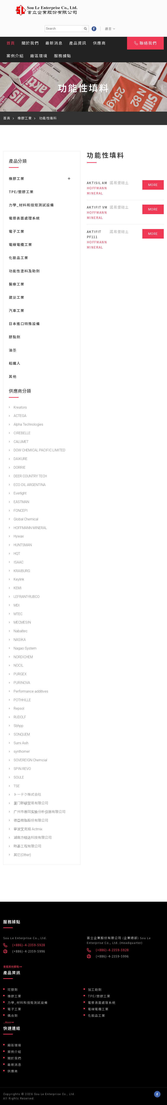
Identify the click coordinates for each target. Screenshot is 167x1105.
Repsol (16, 708)
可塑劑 (13, 989)
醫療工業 (16, 284)
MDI (14, 605)
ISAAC (16, 562)
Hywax (16, 536)
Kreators (18, 407)
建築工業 (16, 297)
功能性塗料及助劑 (24, 271)
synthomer (19, 751)
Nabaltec (18, 631)
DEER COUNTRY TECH (28, 476)
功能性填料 (48, 118)
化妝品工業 (18, 258)
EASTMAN (19, 502)
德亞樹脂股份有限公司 (28, 820)
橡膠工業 (24, 118)
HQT (14, 554)
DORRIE (17, 467)
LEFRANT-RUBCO (24, 597)
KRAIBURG (19, 571)
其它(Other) (20, 855)
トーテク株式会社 (25, 794)
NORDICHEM (21, 657)
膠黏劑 (15, 337)
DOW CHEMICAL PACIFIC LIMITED (37, 450)
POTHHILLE (20, 700)
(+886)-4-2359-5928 (28, 945)
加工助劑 (95, 989)
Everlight (17, 493)
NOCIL (16, 665)
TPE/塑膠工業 (21, 192)
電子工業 (16, 231)
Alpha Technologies (26, 424)
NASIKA (17, 640)
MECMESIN (20, 622)
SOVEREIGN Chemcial (28, 760)
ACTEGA (17, 416)
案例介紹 (15, 55)
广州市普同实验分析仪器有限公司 (37, 812)
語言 (110, 29)
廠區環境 (39, 55)
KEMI (15, 588)
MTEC (15, 614)
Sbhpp (16, 726)
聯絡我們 (145, 43)
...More (8, 1022)
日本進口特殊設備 (24, 324)
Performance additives (28, 691)
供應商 (99, 43)
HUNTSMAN (20, 545)
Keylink (16, 579)
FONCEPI (18, 510)
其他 (13, 377)
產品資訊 (77, 43)
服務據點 (62, 55)
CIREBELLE (19, 433)
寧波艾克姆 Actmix (25, 829)
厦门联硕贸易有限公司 (28, 803)
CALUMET (19, 442)
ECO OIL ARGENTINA (27, 485)
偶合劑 (13, 1015)
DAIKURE (18, 459)
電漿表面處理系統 (24, 218)
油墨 (13, 350)
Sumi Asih (18, 743)
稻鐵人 (15, 363)
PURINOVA (19, 683)
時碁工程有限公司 (25, 846)
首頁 (10, 43)
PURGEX (18, 674)
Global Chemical (23, 519)
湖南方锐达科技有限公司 (30, 838)
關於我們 (30, 43)
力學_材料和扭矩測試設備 (31, 205)
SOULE (16, 777)
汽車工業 (16, 311)
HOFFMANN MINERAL (28, 528)
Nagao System (23, 648)
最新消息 (54, 43)
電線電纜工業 (20, 245)
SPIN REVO (20, 769)
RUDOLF (17, 717)
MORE (153, 185)
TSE (14, 786)
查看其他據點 (12, 967)
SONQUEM (19, 734)
